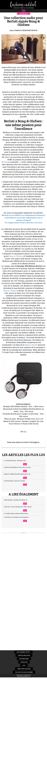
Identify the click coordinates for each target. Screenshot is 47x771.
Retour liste (23, 14)
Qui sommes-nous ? (23, 652)
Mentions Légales (24, 669)
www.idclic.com (26, 676)
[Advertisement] (23, 562)
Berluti (4, 162)
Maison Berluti (31, 345)
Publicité (24, 662)
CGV (24, 665)
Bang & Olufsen (16, 256)
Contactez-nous (24, 655)
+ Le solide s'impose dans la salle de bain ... (18, 513)
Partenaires (24, 659)
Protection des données (24, 672)
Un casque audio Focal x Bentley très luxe (23, 223)
